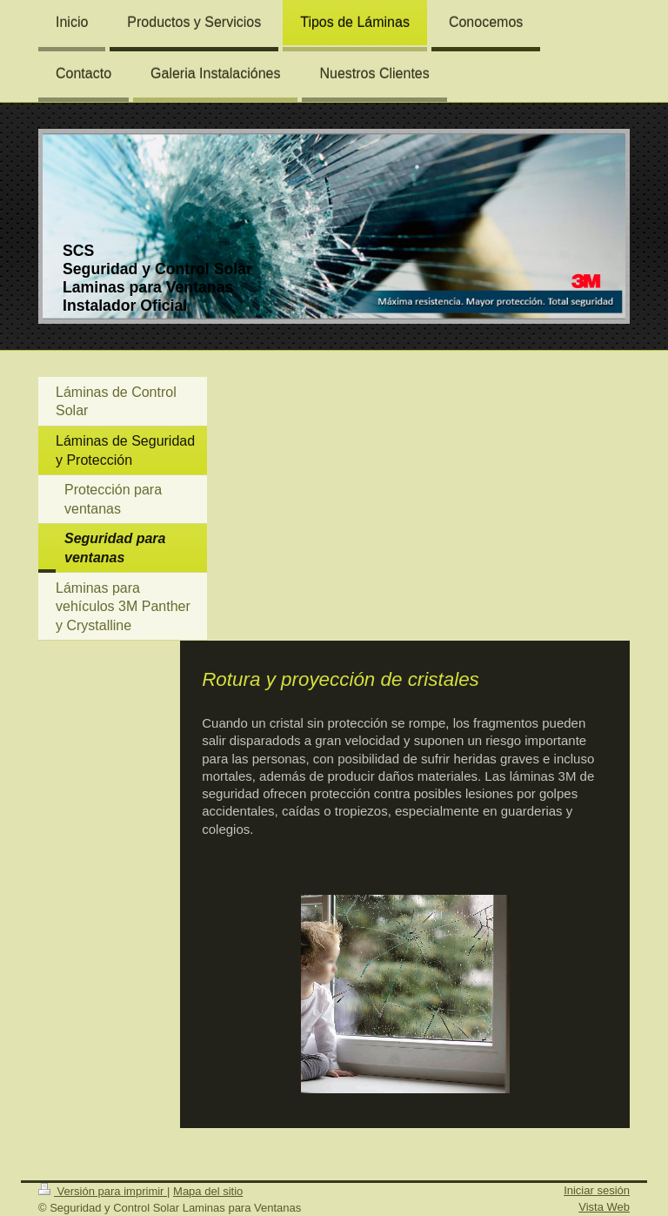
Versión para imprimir (102, 1191)
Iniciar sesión (597, 1190)
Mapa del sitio (208, 1191)
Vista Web (604, 1206)
